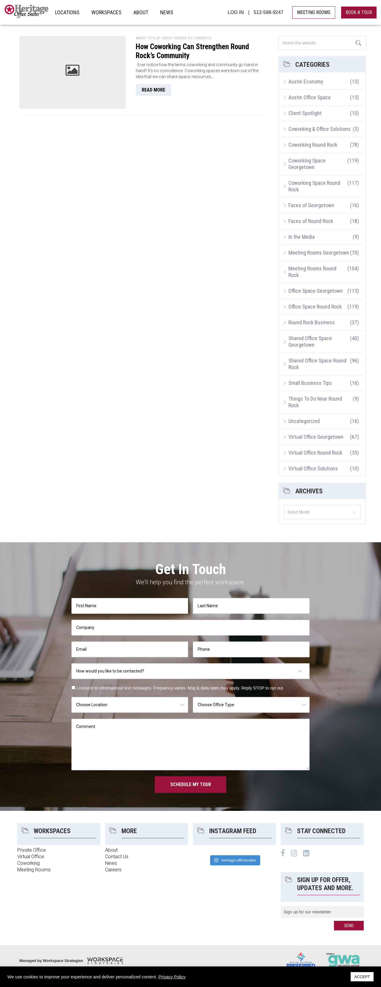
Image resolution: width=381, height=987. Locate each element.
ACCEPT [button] (362, 976)
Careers (113, 870)
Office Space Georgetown (315, 291)
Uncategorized (304, 421)
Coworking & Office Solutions (319, 129)
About (111, 850)
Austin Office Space (309, 97)
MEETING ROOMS (313, 12)
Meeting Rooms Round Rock (312, 271)
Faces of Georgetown (311, 205)
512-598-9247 (268, 12)
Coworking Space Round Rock (314, 186)
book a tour (359, 12)
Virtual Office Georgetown (315, 437)
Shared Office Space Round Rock (317, 363)
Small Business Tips (310, 383)
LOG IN (236, 12)
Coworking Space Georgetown (307, 163)
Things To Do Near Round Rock (315, 402)
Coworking (28, 863)
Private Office (31, 850)
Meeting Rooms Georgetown (318, 253)
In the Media (301, 237)
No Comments (199, 38)
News (111, 863)
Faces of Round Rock (310, 221)
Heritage (26, 12)
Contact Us (116, 856)
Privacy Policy (171, 976)
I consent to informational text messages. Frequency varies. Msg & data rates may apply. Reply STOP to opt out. (180, 688)
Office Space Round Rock (315, 306)
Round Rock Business (311, 322)
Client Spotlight (305, 113)
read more (153, 90)
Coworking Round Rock (312, 145)
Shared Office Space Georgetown (310, 341)
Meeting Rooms (34, 870)
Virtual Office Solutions (313, 468)
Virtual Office (30, 856)
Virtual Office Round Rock (315, 453)
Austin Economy (305, 81)
